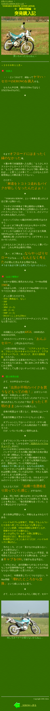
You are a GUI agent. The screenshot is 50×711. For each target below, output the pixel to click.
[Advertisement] (25, 124)
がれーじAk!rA (7, 1)
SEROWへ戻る (28, 705)
